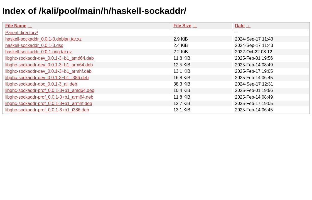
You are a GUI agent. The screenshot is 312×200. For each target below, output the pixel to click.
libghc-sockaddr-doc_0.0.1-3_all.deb (41, 84)
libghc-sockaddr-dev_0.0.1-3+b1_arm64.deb (49, 64)
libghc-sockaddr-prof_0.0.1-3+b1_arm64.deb (49, 97)
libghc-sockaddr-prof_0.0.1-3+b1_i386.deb (47, 110)
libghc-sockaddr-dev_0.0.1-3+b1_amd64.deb (49, 58)
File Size (182, 25)
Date (240, 25)
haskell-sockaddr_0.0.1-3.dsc (34, 45)
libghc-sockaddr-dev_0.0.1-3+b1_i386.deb (47, 77)
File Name (15, 25)
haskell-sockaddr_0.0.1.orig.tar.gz (38, 51)
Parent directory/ (21, 32)
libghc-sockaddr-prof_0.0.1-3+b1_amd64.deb (49, 90)
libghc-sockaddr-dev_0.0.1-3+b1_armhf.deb (48, 71)
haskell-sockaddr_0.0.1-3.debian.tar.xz (43, 39)
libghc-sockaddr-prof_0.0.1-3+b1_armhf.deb (48, 103)
